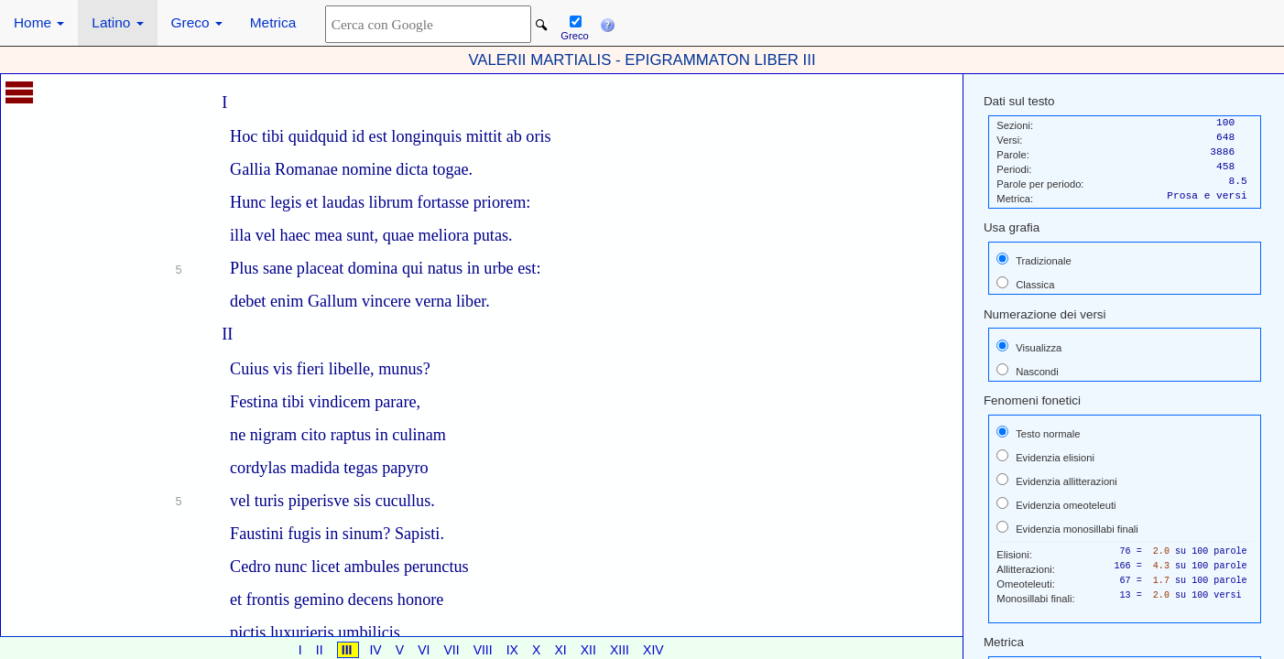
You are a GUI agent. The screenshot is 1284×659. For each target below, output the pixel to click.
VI (425, 650)
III (349, 650)
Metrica (273, 22)
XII (590, 650)
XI (562, 650)
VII (452, 650)
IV (377, 650)
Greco (197, 22)
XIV (653, 650)
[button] (607, 23)
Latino (117, 22)
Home (39, 22)
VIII (484, 650)
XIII (621, 650)
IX (514, 650)
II (321, 650)
